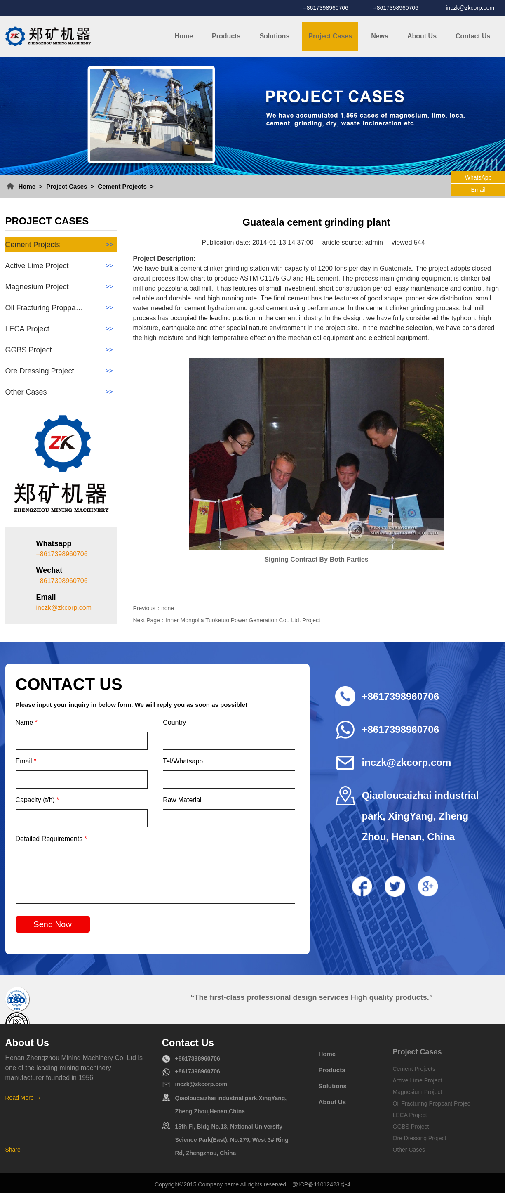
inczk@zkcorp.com (470, 8)
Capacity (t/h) (37, 799)
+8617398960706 (325, 8)
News (379, 36)
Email (26, 761)
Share (13, 1149)
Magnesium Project (61, 286)
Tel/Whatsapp (183, 761)
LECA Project (61, 328)
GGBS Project (61, 350)
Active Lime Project (61, 265)
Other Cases (61, 392)
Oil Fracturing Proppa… (61, 307)
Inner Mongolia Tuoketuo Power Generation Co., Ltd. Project (243, 620)
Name (27, 722)
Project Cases (330, 36)
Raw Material (182, 799)
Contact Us (473, 36)
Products (226, 36)
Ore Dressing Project (61, 371)
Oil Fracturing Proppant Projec (431, 1103)
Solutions (274, 36)
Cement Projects (122, 186)
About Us (422, 36)
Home (184, 36)
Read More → (23, 1097)
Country (174, 722)
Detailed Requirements (51, 838)
